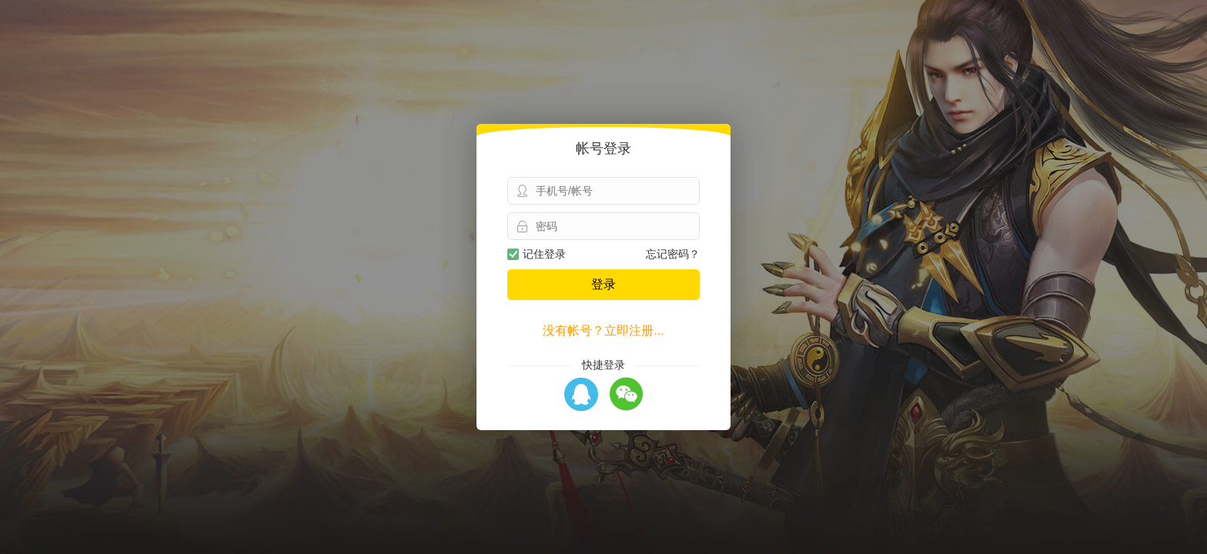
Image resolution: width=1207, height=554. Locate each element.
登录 (603, 284)
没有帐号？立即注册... (603, 330)
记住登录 (536, 254)
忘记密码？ (673, 254)
